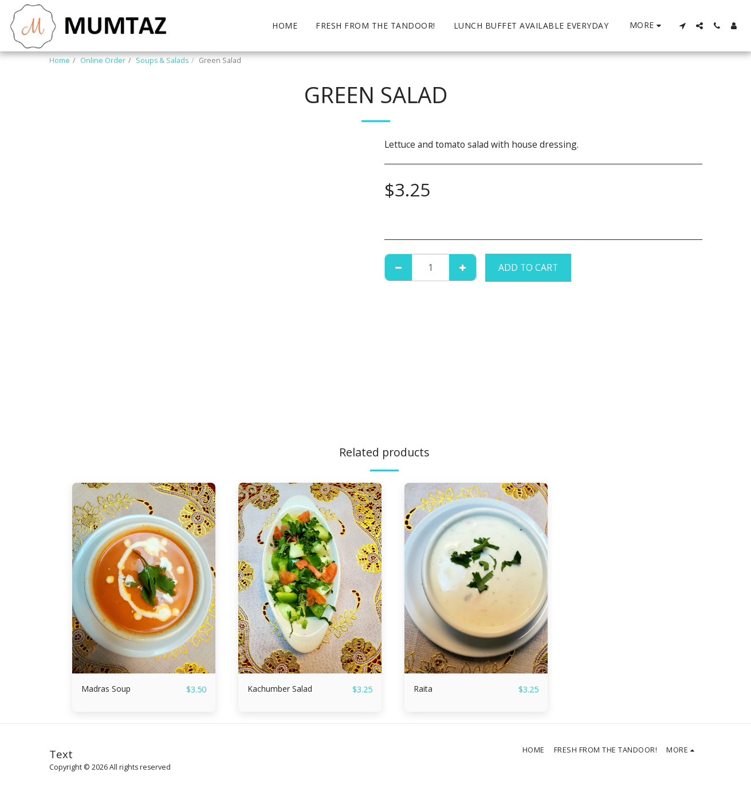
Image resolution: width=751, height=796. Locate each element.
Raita (424, 689)
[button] (682, 26)
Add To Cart (528, 267)
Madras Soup (108, 689)
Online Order (102, 60)
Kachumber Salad (283, 689)
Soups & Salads (162, 60)
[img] (143, 578)
